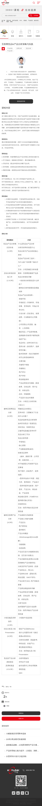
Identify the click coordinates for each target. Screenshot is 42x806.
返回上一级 (8, 686)
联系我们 (29, 804)
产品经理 (30, 20)
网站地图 (22, 804)
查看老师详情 (21, 101)
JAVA (20, 20)
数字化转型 (15, 20)
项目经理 (36, 20)
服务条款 (16, 804)
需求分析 (8, 20)
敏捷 (7, 21)
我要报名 (21, 713)
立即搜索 (34, 16)
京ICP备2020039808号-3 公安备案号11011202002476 (21, 802)
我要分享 (21, 718)
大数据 (25, 20)
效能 (11, 21)
